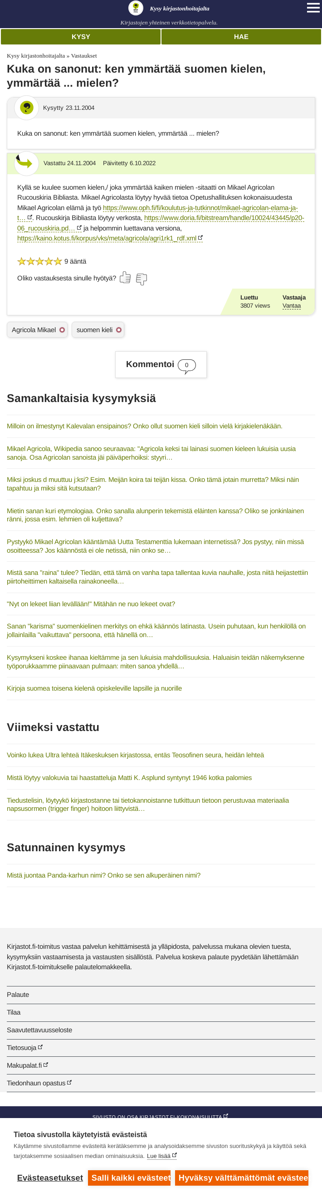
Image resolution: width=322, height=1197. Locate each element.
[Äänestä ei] (141, 279)
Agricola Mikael (34, 330)
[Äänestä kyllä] (126, 277)
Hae (241, 36)
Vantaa (292, 305)
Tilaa (13, 1012)
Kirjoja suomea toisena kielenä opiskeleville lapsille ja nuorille (94, 688)
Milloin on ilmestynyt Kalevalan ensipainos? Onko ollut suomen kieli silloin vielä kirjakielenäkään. (145, 426)
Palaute (18, 994)
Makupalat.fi (24, 1065)
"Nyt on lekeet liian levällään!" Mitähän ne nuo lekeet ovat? (91, 604)
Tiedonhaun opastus (36, 1083)
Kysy (81, 36)
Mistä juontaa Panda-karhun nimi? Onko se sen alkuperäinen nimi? (103, 875)
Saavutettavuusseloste (39, 1030)
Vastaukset (84, 55)
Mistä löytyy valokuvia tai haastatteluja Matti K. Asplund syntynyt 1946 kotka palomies (129, 777)
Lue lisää (159, 1156)
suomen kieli (94, 330)
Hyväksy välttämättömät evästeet (243, 1177)
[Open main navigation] (313, 7)
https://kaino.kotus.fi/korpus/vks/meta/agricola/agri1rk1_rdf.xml (106, 238)
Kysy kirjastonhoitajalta (36, 55)
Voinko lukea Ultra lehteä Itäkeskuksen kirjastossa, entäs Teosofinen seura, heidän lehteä (135, 755)
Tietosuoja (21, 1047)
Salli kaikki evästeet (131, 1177)
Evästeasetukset (50, 1177)
